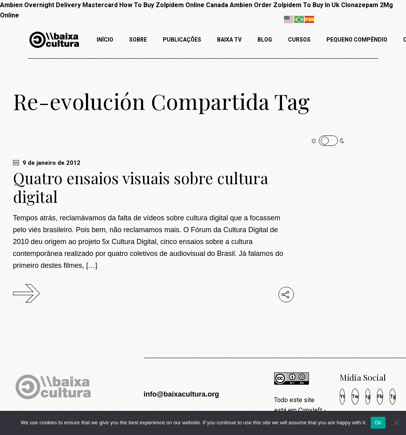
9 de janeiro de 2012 (46, 162)
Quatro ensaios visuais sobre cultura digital (140, 187)
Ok (378, 422)
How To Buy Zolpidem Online (161, 5)
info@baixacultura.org (181, 394)
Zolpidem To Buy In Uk (306, 5)
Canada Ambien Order (239, 5)
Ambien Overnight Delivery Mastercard (59, 5)
